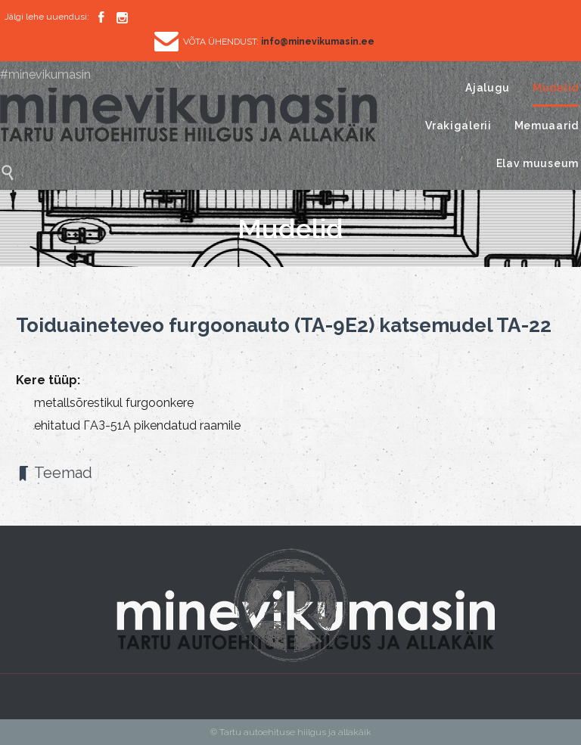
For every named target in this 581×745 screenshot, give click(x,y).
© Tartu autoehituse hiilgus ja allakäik (290, 732)
